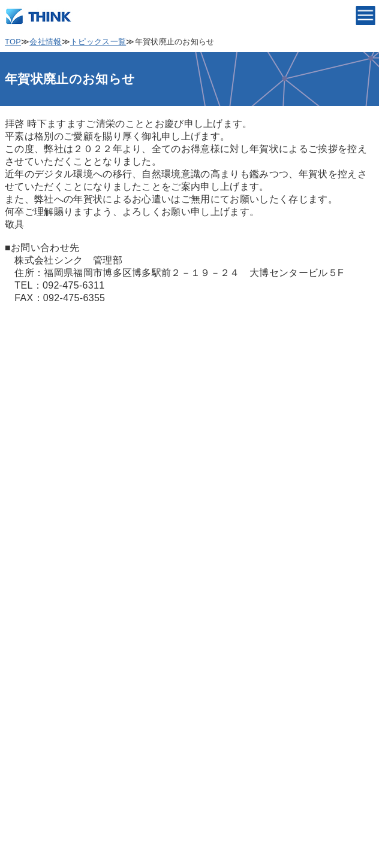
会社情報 (45, 41)
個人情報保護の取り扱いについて (79, 533)
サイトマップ (35, 598)
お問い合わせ (35, 790)
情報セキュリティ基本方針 (65, 565)
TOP (13, 41)
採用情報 (25, 725)
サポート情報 (35, 758)
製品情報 (25, 661)
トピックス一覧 (98, 41)
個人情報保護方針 (45, 501)
